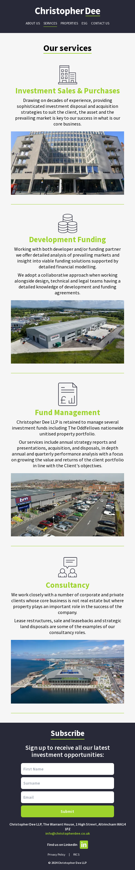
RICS (76, 854)
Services (50, 23)
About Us (33, 23)
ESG (84, 23)
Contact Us (100, 23)
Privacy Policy (56, 854)
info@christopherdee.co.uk (67, 833)
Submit (67, 811)
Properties (69, 23)
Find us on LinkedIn (67, 845)
